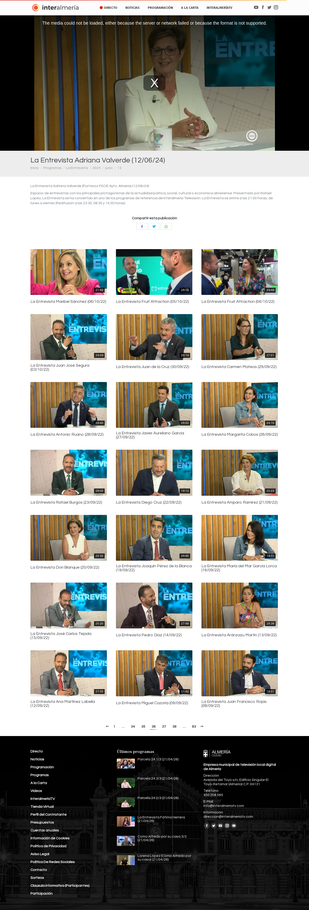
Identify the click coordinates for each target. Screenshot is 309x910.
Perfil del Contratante (48, 814)
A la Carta (38, 783)
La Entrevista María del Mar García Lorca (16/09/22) (239, 568)
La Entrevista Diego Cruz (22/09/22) (149, 502)
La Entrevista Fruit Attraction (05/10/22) (152, 302)
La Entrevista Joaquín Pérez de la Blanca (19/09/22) (154, 568)
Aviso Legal (39, 854)
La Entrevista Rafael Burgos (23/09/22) (66, 502)
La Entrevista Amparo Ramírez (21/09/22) (239, 502)
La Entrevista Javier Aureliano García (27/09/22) (150, 435)
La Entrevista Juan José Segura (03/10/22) (59, 368)
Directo (36, 751)
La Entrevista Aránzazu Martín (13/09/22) (239, 635)
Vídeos (36, 791)
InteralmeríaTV (42, 799)
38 (174, 726)
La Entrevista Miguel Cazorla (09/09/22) (152, 703)
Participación (41, 893)
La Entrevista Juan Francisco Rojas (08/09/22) (234, 704)
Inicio (34, 168)
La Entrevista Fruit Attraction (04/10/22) (237, 302)
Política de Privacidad (48, 846)
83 (194, 726)
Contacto (38, 870)
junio (109, 168)
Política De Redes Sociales (52, 862)
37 (164, 726)
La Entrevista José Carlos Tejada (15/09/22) (60, 636)
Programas (52, 168)
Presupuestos (42, 822)
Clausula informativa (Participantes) (60, 885)
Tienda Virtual (42, 806)
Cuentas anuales (44, 830)
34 (133, 726)
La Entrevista (77, 168)
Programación (42, 767)
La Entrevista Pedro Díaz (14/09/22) (149, 635)
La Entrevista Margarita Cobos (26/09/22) (239, 435)
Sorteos (37, 878)
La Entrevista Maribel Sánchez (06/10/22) (68, 302)
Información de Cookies (49, 838)
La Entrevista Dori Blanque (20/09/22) (64, 567)
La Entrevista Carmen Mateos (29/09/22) (239, 367)
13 (119, 168)
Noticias (37, 759)
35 (143, 726)
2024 (96, 168)
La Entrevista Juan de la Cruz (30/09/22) (152, 367)
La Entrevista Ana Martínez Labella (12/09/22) (62, 704)
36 (154, 726)
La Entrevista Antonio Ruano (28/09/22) (67, 435)
